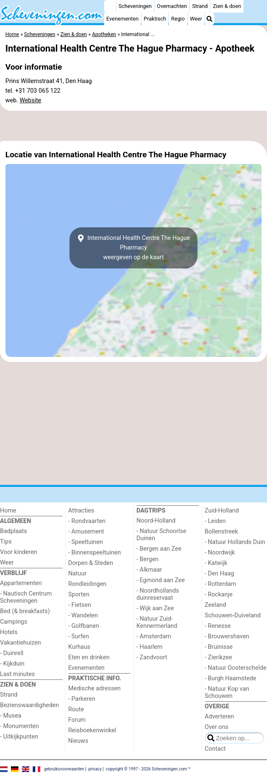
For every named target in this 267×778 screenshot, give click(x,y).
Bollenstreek (221, 531)
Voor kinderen (18, 552)
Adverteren (219, 716)
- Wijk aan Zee (155, 608)
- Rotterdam (220, 584)
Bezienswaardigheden (29, 705)
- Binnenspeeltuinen (94, 552)
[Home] (110, 6)
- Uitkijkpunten (19, 736)
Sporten (78, 594)
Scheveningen (135, 6)
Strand (200, 6)
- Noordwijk (220, 552)
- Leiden (215, 521)
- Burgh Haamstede (231, 678)
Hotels (9, 632)
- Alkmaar (149, 569)
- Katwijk (216, 563)
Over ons (216, 727)
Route (76, 709)
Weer (196, 19)
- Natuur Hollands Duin (235, 542)
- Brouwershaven (227, 636)
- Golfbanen (83, 626)
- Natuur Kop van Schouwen (227, 692)
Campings (13, 621)
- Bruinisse (219, 647)
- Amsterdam (153, 636)
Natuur (77, 573)
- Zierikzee (218, 657)
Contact (215, 748)
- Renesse (218, 626)
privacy (95, 768)
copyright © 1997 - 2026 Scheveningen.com (146, 768)
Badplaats (13, 531)
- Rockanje (219, 594)
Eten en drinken (89, 657)
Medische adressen (94, 688)
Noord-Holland (155, 520)
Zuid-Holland (222, 510)
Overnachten (172, 6)
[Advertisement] (133, 125)
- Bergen (147, 559)
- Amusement (86, 531)
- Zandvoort (151, 657)
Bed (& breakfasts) (25, 611)
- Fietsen (79, 605)
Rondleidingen (87, 584)
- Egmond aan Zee (160, 580)
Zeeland (215, 605)
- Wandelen (83, 615)
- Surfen (78, 636)
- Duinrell (12, 653)
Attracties (81, 510)
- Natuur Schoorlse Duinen (161, 535)
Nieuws (78, 740)
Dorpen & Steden (90, 563)
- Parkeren (81, 699)
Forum (77, 719)
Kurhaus (79, 647)
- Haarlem (149, 647)
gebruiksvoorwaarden (64, 768)
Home (8, 510)
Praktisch (155, 19)
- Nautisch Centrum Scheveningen (26, 597)
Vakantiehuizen (20, 642)
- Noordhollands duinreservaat (157, 594)
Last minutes (17, 674)
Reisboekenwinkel (92, 730)
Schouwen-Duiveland (233, 615)
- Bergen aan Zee (158, 548)
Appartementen (21, 583)
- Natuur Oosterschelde (236, 667)
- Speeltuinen (85, 542)
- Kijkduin (12, 663)
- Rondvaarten (87, 521)
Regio (178, 19)
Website (31, 100)
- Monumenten (19, 726)
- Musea (10, 715)
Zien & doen (227, 6)
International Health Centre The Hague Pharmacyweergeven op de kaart (133, 247)
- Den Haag (219, 573)
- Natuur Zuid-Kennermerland (156, 622)
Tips (6, 541)
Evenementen (122, 19)
